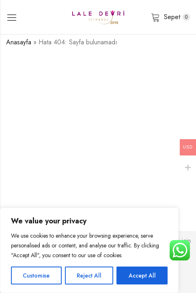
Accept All (142, 275)
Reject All (89, 275)
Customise (36, 275)
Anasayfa (18, 42)
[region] (89, 250)
